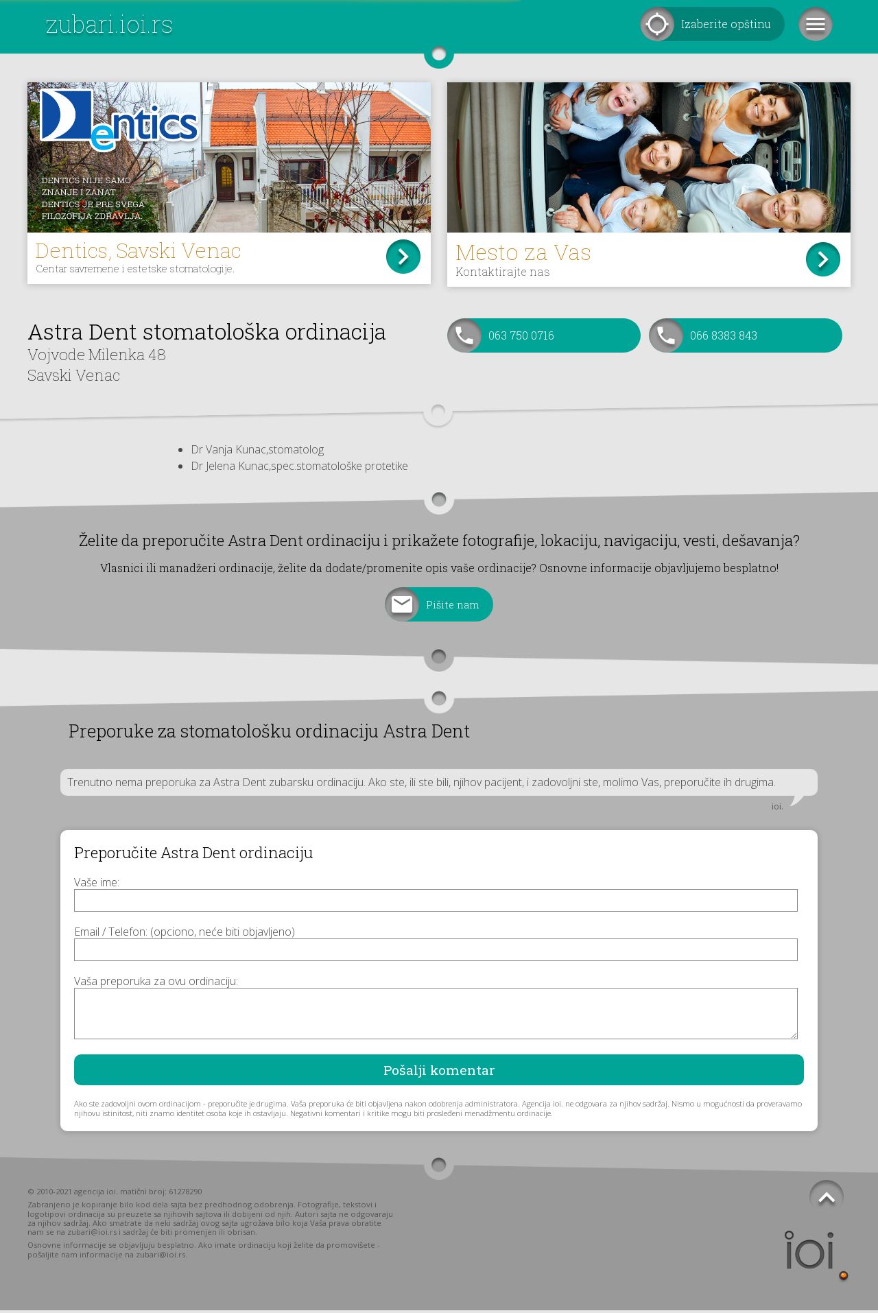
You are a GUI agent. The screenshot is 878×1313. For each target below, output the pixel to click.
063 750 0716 (521, 338)
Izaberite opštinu (726, 23)
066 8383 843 (723, 338)
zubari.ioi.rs (109, 24)
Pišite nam (453, 607)
